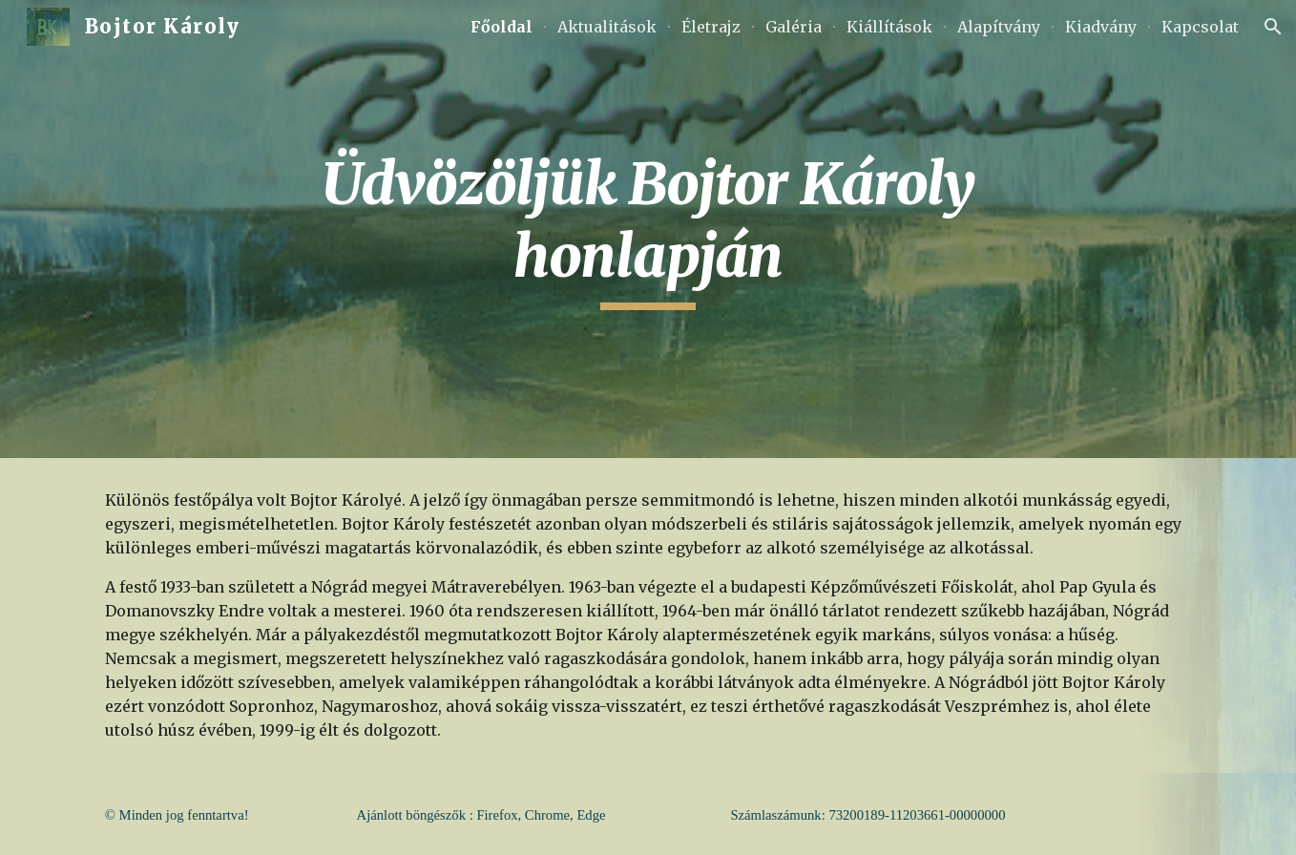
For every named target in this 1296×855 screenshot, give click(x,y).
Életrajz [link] (711, 26)
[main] (648, 228)
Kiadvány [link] (1101, 26)
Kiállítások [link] (889, 26)
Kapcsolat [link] (1200, 26)
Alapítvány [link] (998, 26)
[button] (1273, 27)
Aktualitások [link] (607, 26)
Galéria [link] (793, 26)
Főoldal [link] (501, 26)
